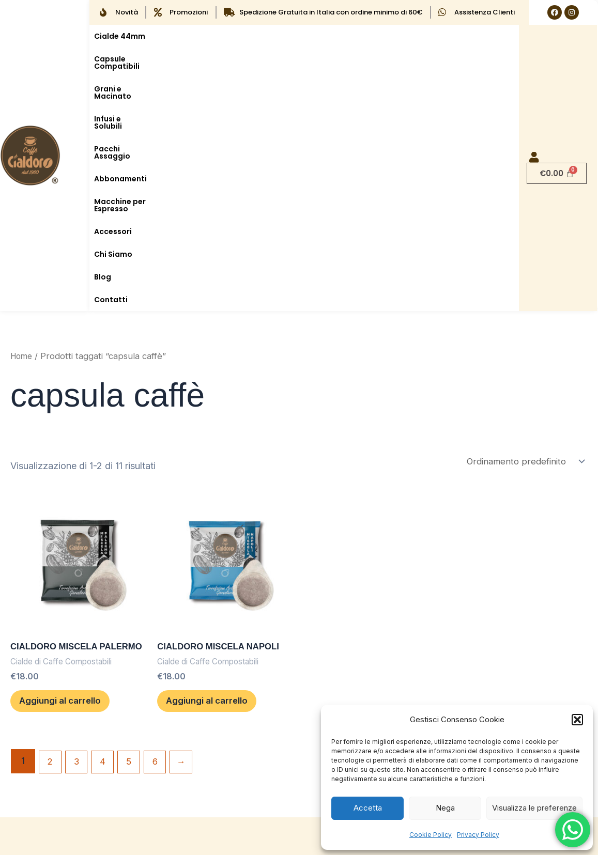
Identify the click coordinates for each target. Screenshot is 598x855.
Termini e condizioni (218, 726)
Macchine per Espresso (137, 59)
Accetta (368, 808)
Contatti (328, 59)
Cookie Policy (430, 834)
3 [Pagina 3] (79, 543)
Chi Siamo (257, 59)
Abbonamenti (482, 36)
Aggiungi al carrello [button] (76, 477)
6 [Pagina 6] (162, 543)
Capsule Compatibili (194, 36)
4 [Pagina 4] (107, 543)
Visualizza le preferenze (534, 808)
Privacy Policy (478, 834)
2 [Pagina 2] (51, 543)
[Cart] (557, 53)
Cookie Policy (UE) (216, 702)
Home (22, 115)
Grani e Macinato (275, 36)
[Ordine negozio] (522, 221)
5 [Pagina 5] (134, 543)
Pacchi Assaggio (415, 36)
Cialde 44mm (119, 36)
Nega (445, 808)
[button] (577, 719)
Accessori (209, 59)
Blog (293, 59)
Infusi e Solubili (346, 36)
